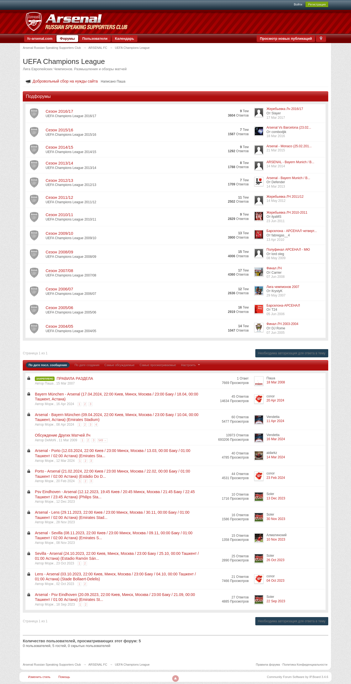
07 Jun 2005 (276, 333)
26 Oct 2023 (275, 560)
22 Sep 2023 (276, 601)
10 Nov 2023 (276, 539)
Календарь (124, 38)
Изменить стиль (39, 677)
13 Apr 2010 (275, 240)
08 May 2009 (276, 258)
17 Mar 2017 (276, 118)
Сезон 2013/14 (59, 163)
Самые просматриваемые (158, 365)
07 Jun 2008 (276, 277)
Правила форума (268, 664)
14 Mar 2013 (276, 186)
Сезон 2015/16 (59, 130)
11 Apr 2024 (275, 421)
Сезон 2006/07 (59, 289)
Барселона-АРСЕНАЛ (283, 305)
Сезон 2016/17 (59, 111)
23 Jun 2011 (276, 221)
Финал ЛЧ (274, 268)
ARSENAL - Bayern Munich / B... (290, 162)
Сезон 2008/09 (59, 252)
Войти (298, 4)
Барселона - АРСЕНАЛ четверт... (292, 231)
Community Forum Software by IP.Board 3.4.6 (297, 677)
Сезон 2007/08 (59, 270)
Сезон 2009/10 (59, 233)
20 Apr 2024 (275, 400)
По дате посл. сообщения (48, 365)
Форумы (67, 38)
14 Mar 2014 (276, 166)
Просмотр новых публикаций (286, 38)
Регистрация (316, 4)
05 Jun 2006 (276, 314)
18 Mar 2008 (276, 382)
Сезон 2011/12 (59, 197)
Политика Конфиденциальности (304, 664)
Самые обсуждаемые (119, 365)
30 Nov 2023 (276, 519)
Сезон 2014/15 (59, 147)
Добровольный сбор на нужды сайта (65, 81)
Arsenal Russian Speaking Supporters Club (52, 664)
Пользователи (94, 38)
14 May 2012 (276, 201)
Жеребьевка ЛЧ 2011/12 (285, 197)
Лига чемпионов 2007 (283, 287)
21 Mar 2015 (276, 150)
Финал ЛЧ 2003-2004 (282, 324)
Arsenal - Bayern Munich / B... (288, 178)
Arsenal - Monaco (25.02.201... (289, 146)
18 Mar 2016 (276, 136)
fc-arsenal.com (40, 38)
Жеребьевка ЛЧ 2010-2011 (287, 212)
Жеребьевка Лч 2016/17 (285, 109)
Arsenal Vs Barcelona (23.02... (289, 127)
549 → (102, 440)
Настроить (191, 365)
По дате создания (87, 365)
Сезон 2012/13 (59, 180)
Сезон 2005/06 (59, 307)
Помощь (64, 677)
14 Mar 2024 (276, 457)
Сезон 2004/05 (59, 326)
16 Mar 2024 (276, 439)
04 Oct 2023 (275, 581)
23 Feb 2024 (276, 478)
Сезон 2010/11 (59, 214)
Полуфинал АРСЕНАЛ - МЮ (288, 249)
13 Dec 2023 (276, 498)
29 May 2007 (276, 295)
